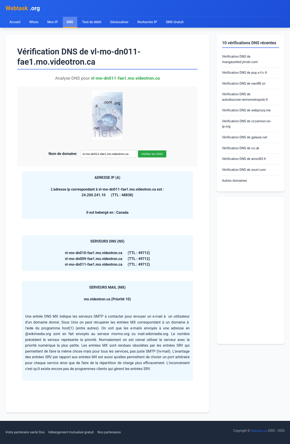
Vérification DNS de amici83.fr (246, 167)
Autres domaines (235, 190)
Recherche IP (151, 23)
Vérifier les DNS (152, 155)
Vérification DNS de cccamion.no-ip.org (249, 130)
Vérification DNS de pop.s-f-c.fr (247, 75)
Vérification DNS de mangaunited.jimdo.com (241, 61)
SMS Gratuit (179, 23)
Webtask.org (258, 430)
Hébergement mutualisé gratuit (77, 432)
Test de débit (93, 23)
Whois (34, 23)
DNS (70, 23)
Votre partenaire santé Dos (26, 432)
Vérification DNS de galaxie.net (247, 144)
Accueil (15, 23)
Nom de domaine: (62, 155)
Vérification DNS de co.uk (242, 156)
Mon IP (53, 23)
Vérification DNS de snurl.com (246, 179)
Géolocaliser (121, 23)
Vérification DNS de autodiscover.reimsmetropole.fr (247, 101)
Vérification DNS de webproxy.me (249, 115)
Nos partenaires (118, 432)
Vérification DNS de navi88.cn (246, 87)
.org (24, 9)
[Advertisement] (250, 280)
